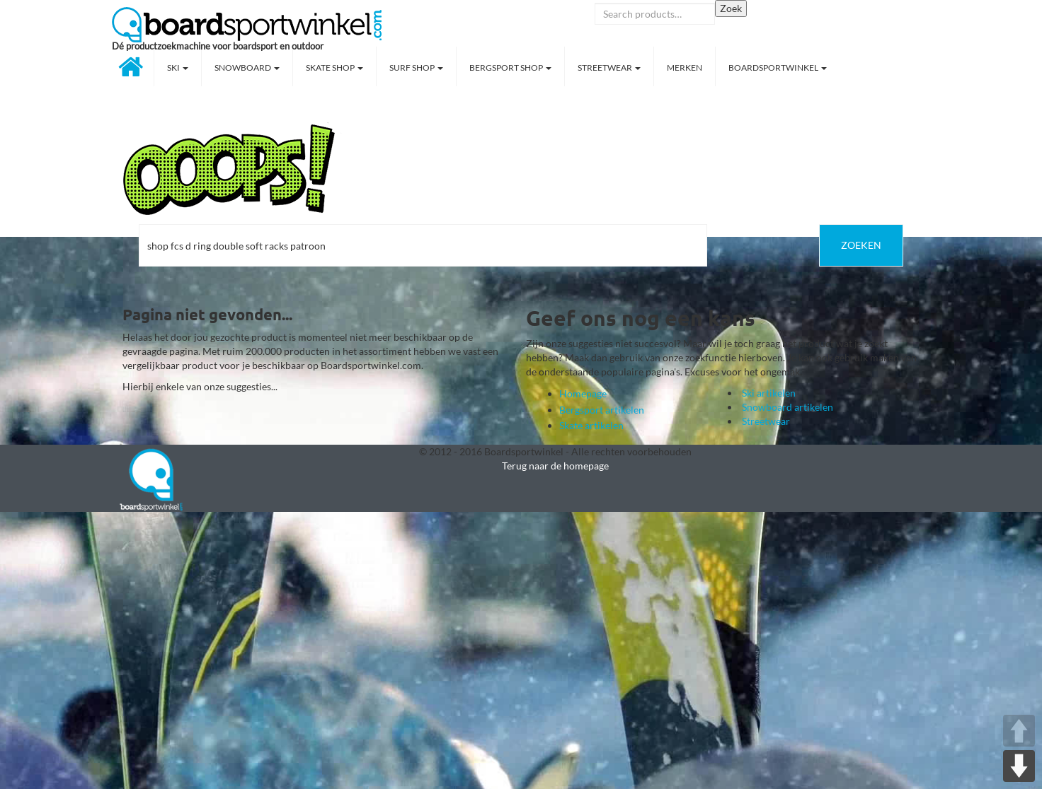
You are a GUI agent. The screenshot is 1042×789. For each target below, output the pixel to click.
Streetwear (609, 67)
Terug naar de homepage (555, 466)
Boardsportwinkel (777, 67)
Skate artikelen (591, 425)
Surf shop (416, 67)
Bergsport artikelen (601, 410)
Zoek (731, 8)
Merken (684, 67)
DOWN (1019, 766)
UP (1019, 731)
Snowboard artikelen (787, 407)
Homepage (583, 393)
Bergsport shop (510, 67)
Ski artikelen (769, 393)
